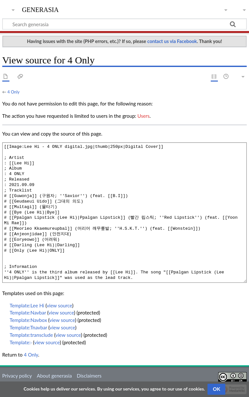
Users (143, 116)
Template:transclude (31, 335)
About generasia (54, 376)
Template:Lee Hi (27, 305)
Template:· (21, 342)
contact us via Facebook (172, 41)
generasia (40, 9)
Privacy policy (17, 376)
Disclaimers (89, 376)
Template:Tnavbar (28, 327)
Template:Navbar (28, 312)
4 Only (13, 91)
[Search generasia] (124, 24)
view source (59, 305)
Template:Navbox (28, 320)
